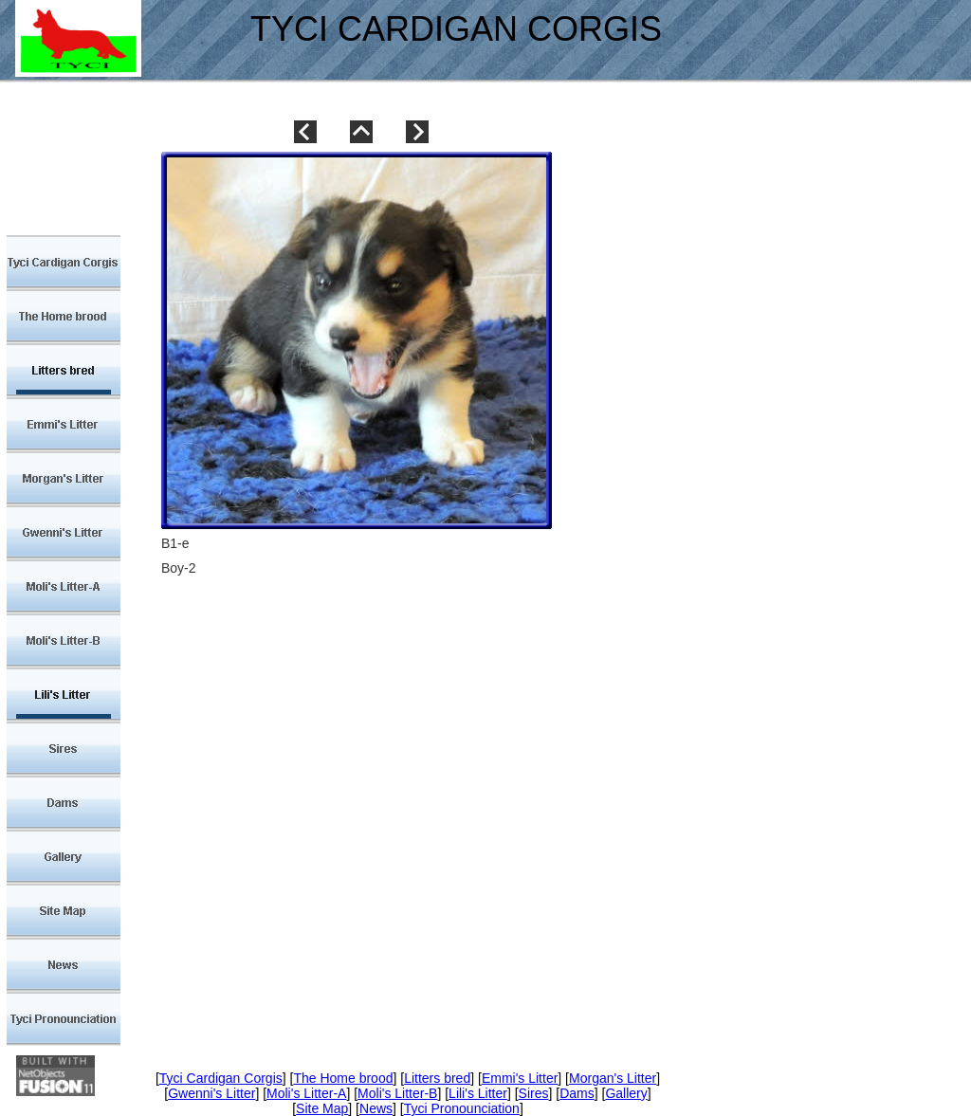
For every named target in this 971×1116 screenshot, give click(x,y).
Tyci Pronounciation (462, 1108)
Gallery (626, 1093)
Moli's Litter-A (306, 1093)
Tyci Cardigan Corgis (221, 1078)
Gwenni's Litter (211, 1093)
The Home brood (343, 1078)
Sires (534, 1093)
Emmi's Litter (520, 1078)
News (376, 1108)
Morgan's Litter (612, 1078)
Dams (577, 1093)
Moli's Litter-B (397, 1093)
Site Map (322, 1108)
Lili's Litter (478, 1093)
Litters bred (437, 1078)
